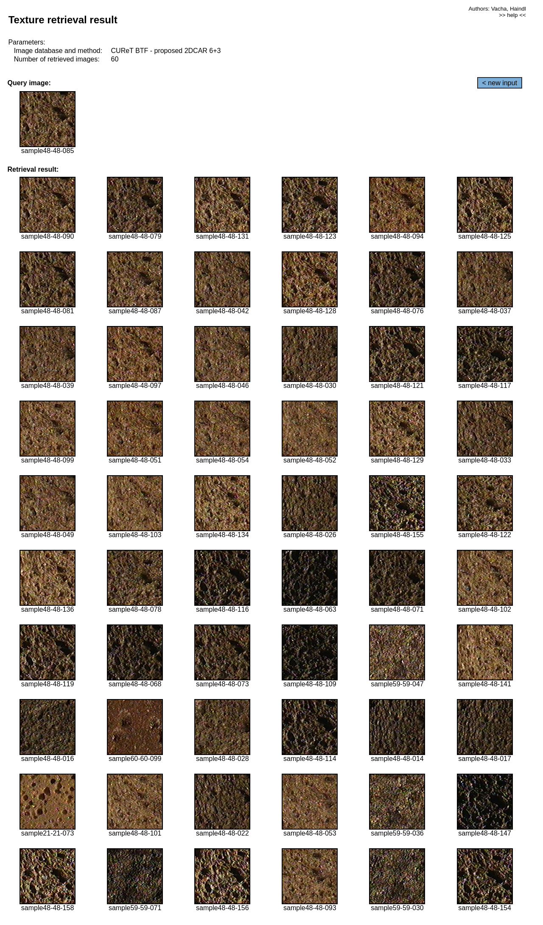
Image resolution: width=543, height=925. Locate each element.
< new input (499, 82)
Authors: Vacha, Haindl (497, 9)
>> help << (512, 15)
